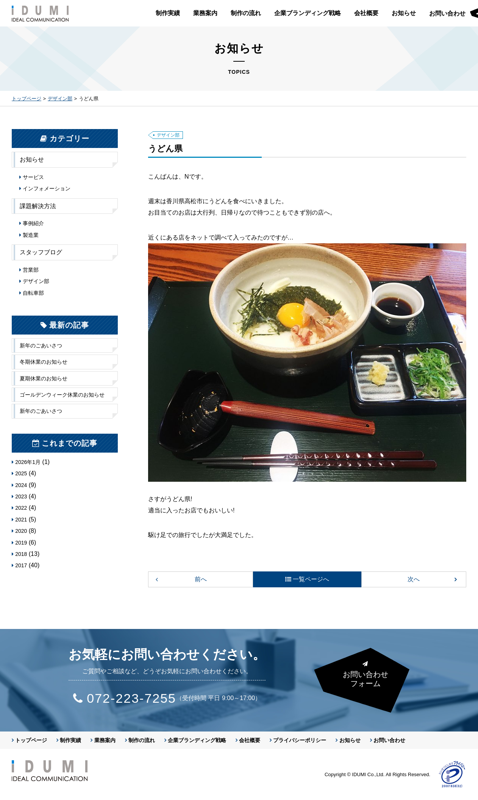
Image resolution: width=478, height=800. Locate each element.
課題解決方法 (38, 206)
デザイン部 (60, 98)
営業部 (31, 270)
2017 (21, 565)
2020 (21, 531)
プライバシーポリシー (299, 740)
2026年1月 (28, 462)
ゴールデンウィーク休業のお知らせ (62, 395)
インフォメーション (46, 188)
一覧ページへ (311, 579)
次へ (414, 579)
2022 (21, 508)
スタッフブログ (41, 252)
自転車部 (33, 293)
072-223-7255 (132, 698)
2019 (21, 543)
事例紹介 (33, 223)
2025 (21, 473)
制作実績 (168, 13)
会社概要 (366, 13)
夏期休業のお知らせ (43, 378)
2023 (21, 496)
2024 (21, 485)
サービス (33, 177)
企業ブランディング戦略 (307, 13)
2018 (21, 554)
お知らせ (404, 13)
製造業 (31, 235)
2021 (21, 520)
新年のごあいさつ (41, 345)
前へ (201, 579)
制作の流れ (246, 13)
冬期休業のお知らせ (43, 362)
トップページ (26, 98)
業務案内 (205, 13)
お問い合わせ (389, 740)
